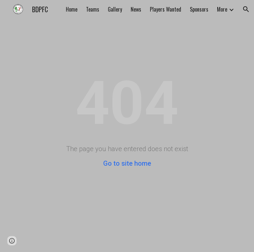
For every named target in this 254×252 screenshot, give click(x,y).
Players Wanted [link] (165, 9)
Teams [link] (92, 9)
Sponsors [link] (199, 9)
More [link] (222, 9)
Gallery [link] (115, 9)
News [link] (136, 9)
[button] (246, 9)
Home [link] (71, 9)
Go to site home (127, 163)
